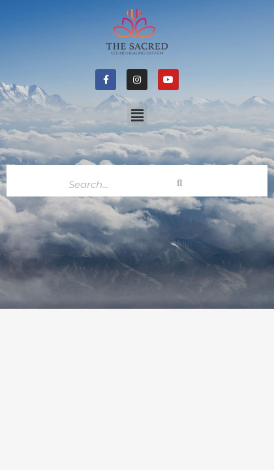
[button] (137, 114)
